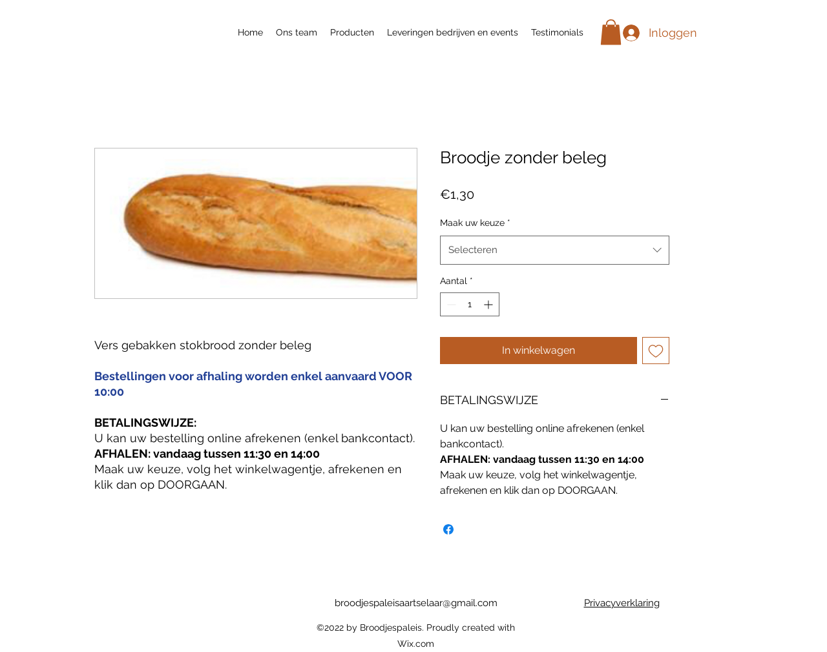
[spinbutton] (469, 304)
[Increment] (489, 304)
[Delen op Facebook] (448, 529)
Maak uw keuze (475, 223)
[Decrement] (450, 304)
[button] (611, 32)
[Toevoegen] (655, 350)
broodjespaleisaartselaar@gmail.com (416, 603)
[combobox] (554, 250)
